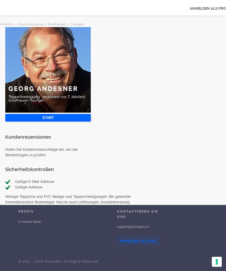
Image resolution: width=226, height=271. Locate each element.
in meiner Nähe (29, 222)
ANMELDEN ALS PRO (138, 241)
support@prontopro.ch (133, 227)
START (48, 118)
